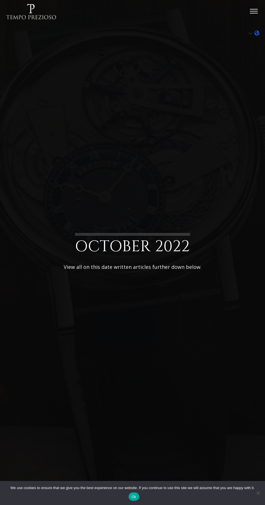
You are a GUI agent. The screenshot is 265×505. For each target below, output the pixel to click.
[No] (258, 493)
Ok (133, 497)
